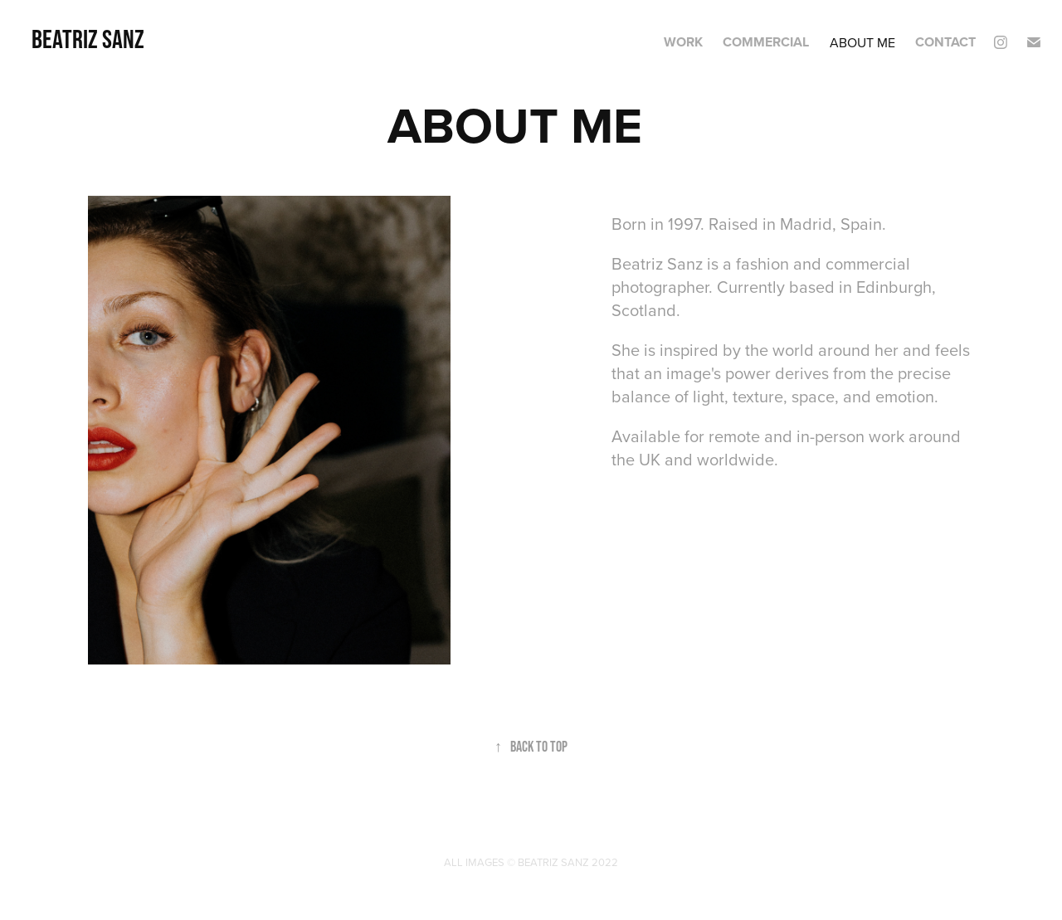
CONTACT (945, 41)
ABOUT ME (862, 42)
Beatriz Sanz (88, 38)
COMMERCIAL (766, 41)
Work (683, 41)
